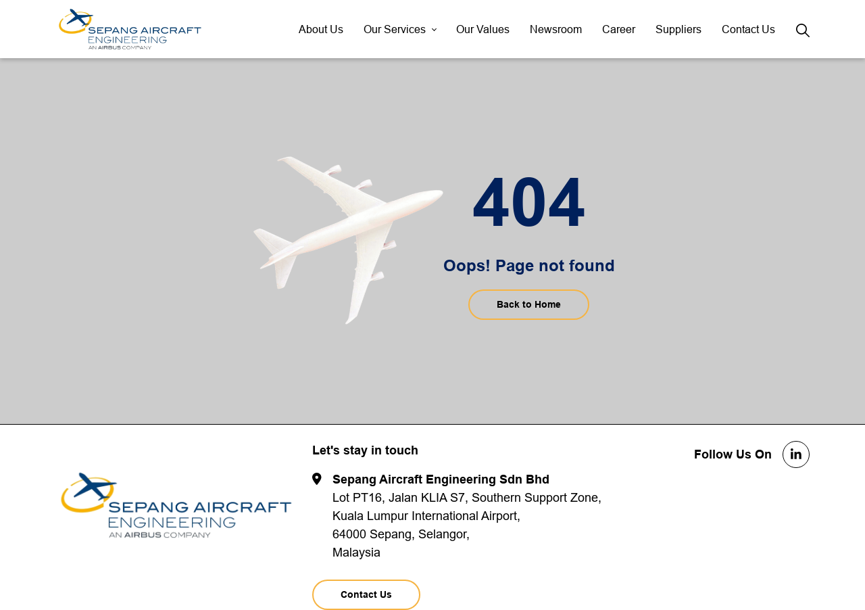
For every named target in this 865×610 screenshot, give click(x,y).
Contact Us (748, 29)
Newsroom (556, 29)
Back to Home (529, 304)
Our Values (483, 29)
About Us (321, 29)
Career (618, 29)
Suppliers (678, 29)
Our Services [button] (395, 29)
